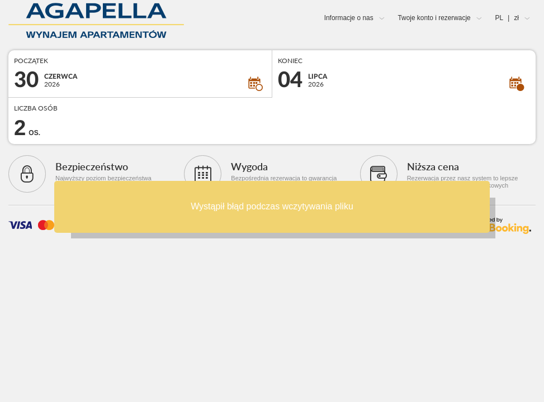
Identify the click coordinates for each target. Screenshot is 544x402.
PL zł (507, 18)
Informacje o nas (348, 18)
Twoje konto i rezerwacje (434, 18)
